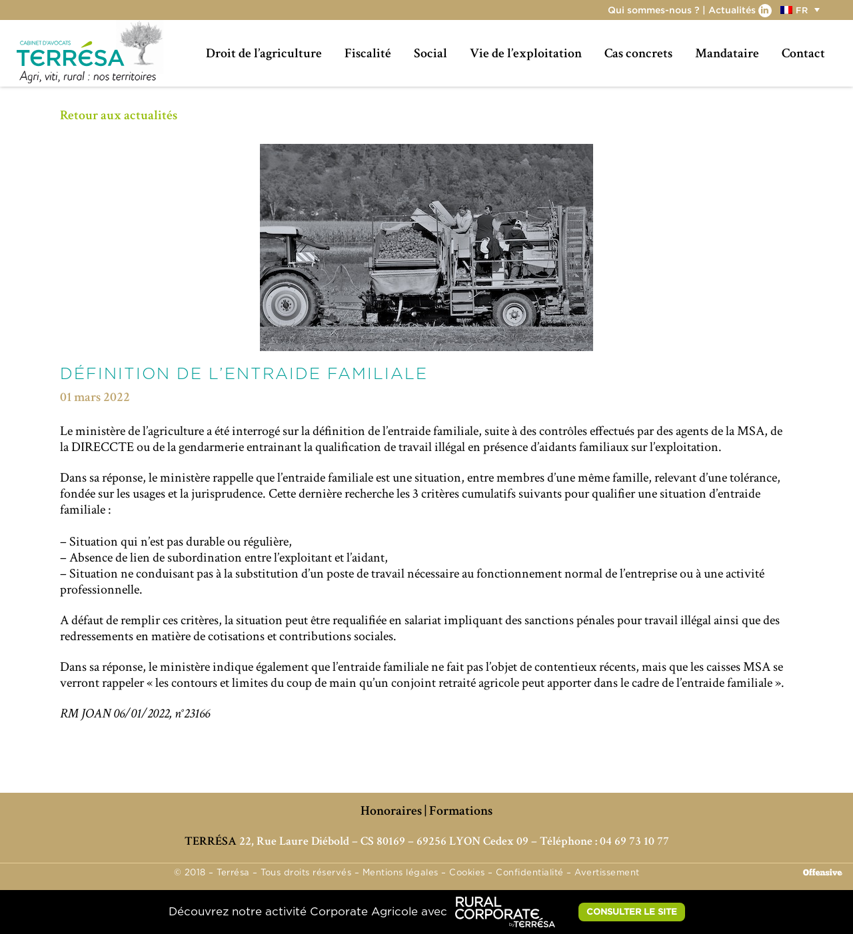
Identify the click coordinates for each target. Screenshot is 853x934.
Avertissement (607, 873)
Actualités (732, 10)
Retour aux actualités (118, 115)
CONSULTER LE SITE (631, 911)
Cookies (467, 873)
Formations (460, 810)
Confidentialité (530, 873)
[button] (801, 9)
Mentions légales (400, 873)
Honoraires (391, 810)
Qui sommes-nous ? (654, 10)
